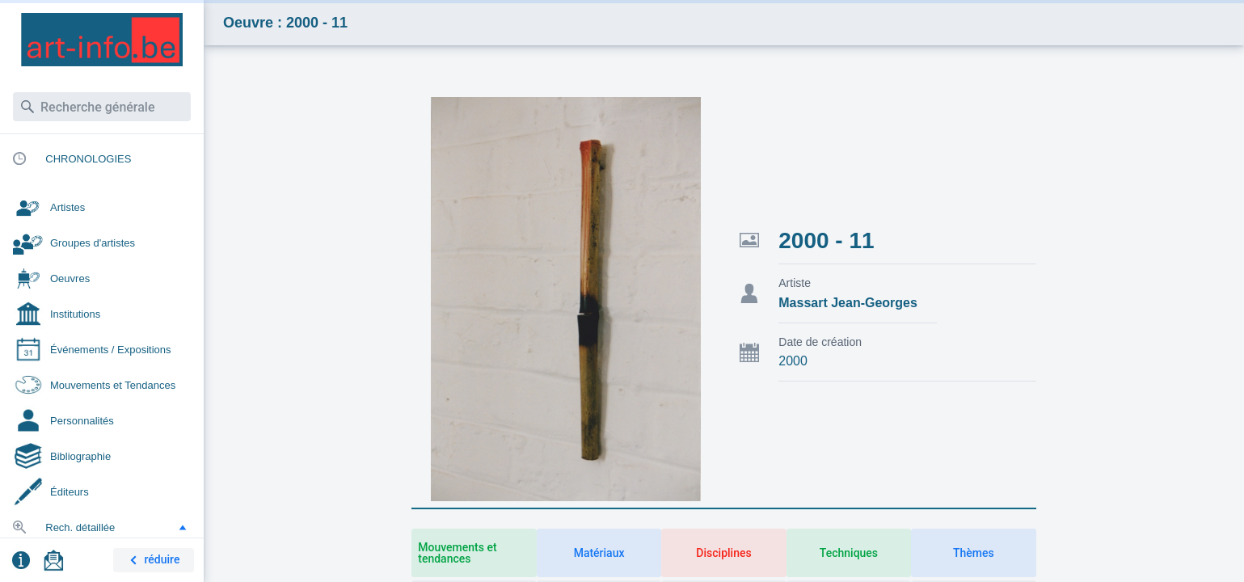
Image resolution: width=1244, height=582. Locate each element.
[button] (182, 527)
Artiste (794, 282)
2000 (793, 361)
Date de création (820, 341)
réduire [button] (151, 560)
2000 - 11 (826, 240)
